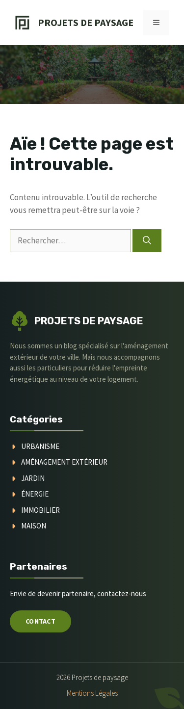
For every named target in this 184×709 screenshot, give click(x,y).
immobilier (40, 510)
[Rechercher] (146, 241)
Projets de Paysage (85, 22)
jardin (33, 478)
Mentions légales (92, 693)
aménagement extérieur (64, 462)
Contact (40, 621)
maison (33, 525)
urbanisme (40, 446)
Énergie (35, 494)
